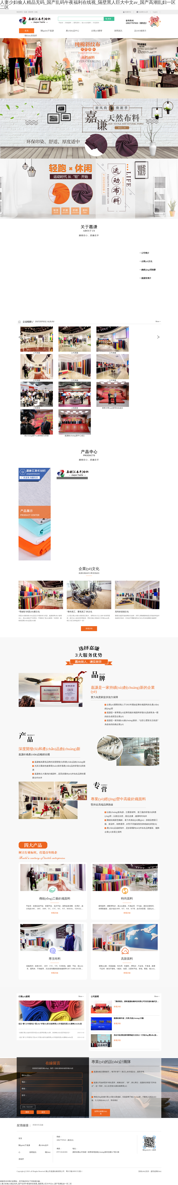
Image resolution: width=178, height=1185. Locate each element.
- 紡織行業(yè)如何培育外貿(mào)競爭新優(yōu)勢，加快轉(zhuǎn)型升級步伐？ (51, 1033)
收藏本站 (126, 12)
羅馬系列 (76, 23)
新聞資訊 (118, 31)
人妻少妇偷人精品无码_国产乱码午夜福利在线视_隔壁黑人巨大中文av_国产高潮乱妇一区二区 (36, 1184)
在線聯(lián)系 (142, 12)
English (155, 12)
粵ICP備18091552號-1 (74, 1171)
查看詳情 (117, 1007)
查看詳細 (54, 913)
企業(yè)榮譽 (96, 31)
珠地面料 (68, 23)
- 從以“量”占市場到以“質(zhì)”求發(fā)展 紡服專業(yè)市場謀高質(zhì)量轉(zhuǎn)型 (51, 1037)
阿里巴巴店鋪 (38, 1125)
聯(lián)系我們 (31, 36)
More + (158, 321)
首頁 (27, 31)
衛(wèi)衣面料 (86, 23)
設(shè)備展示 (140, 31)
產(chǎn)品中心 (72, 31)
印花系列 (96, 23)
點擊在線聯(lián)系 (101, 1112)
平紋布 (61, 23)
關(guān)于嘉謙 (47, 31)
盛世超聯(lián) (156, 1171)
